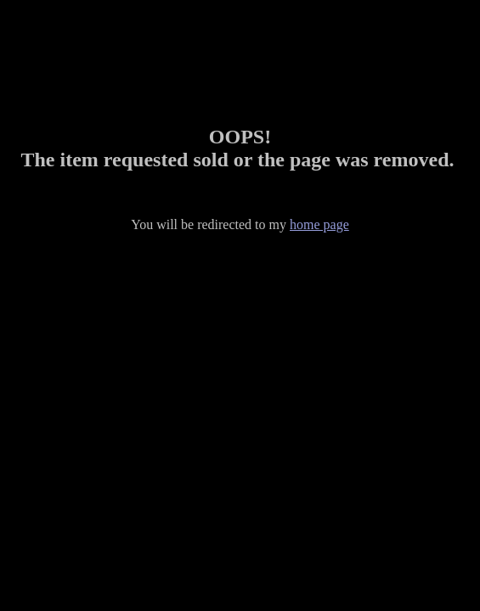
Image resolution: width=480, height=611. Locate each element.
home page (319, 224)
